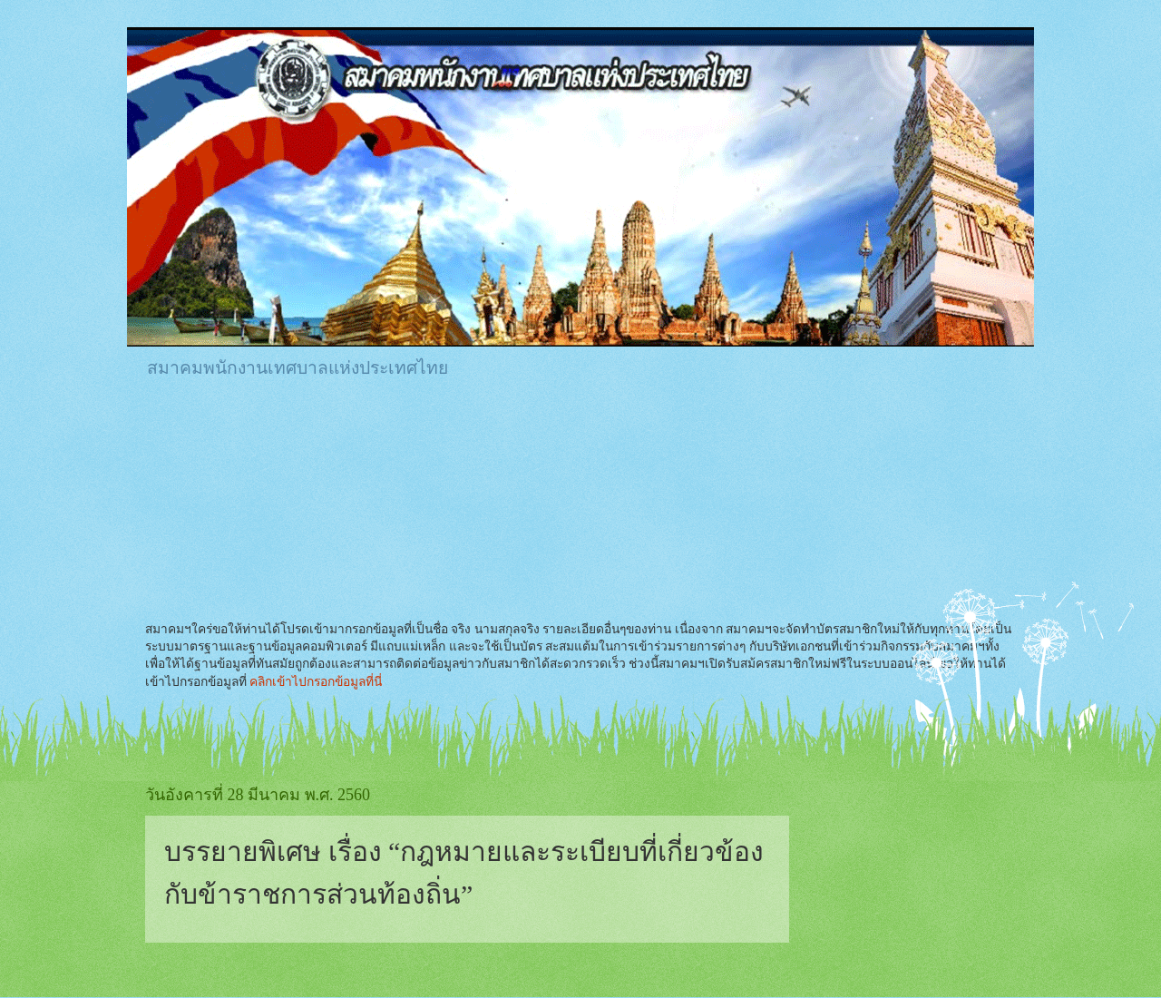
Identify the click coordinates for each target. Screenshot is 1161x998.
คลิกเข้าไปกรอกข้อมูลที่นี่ (315, 682)
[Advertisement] (475, 443)
